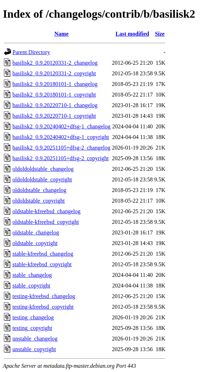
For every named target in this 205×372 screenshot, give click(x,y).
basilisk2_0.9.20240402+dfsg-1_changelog (61, 126)
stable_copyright (31, 286)
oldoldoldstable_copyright (42, 179)
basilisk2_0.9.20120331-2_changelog (55, 63)
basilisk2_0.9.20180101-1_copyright (54, 95)
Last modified (132, 34)
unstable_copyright (34, 349)
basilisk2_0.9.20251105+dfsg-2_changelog (61, 148)
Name (61, 34)
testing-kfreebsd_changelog (43, 296)
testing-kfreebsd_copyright (42, 307)
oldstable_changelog (35, 232)
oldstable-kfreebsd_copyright (45, 222)
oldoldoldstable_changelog (42, 169)
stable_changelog (32, 275)
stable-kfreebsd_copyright (42, 264)
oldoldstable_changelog (39, 190)
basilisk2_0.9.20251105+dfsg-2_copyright (60, 158)
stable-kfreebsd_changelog (42, 254)
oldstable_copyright (34, 243)
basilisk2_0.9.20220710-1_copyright (54, 116)
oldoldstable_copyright (38, 201)
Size (160, 34)
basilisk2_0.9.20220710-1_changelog (55, 105)
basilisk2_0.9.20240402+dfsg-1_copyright (60, 137)
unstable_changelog (34, 339)
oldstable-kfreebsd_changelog (46, 211)
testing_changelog (33, 317)
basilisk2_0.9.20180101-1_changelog (55, 84)
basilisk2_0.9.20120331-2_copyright (54, 73)
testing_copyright (32, 328)
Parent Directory (31, 52)
